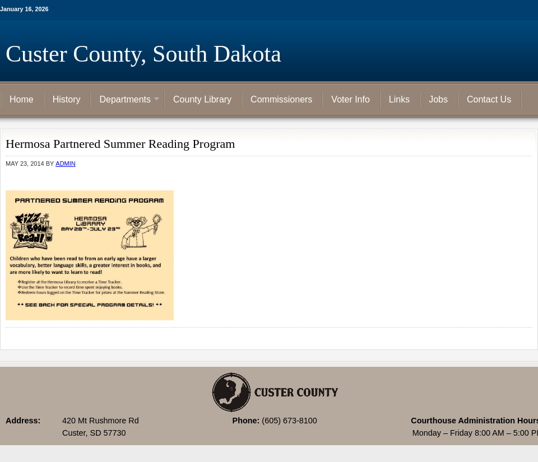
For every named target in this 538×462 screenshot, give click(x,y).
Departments (125, 100)
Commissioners (281, 99)
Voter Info (350, 99)
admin (65, 163)
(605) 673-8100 (289, 420)
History (67, 99)
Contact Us (489, 99)
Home (22, 99)
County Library (202, 99)
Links (399, 99)
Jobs (438, 99)
